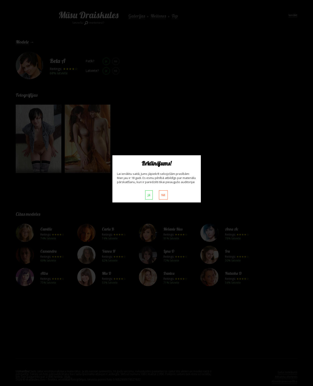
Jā (149, 195)
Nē (163, 195)
